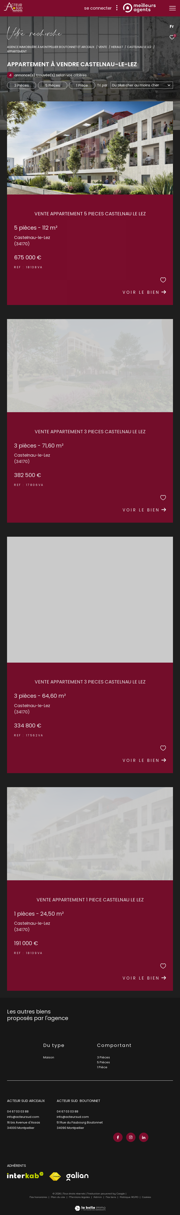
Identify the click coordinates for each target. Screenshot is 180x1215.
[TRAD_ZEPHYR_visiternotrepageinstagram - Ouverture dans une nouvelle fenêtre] (130, 1137)
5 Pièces (52, 85)
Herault (117, 47)
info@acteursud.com (23, 1117)
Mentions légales (79, 1197)
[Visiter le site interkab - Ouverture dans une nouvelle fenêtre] (25, 1175)
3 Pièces (21, 85)
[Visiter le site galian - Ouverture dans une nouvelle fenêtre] (77, 1176)
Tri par (102, 85)
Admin (98, 1197)
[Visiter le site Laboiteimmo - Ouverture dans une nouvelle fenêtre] (90, 1205)
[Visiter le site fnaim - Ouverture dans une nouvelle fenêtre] (55, 1176)
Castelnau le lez (139, 47)
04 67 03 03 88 (18, 1111)
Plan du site (58, 1197)
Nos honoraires (38, 1197)
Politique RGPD (129, 1197)
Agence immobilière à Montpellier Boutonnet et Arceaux (50, 47)
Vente (102, 47)
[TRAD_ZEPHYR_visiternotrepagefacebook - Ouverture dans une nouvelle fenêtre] (118, 1137)
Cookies (146, 1197)
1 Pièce (82, 85)
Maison (48, 1057)
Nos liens (111, 1197)
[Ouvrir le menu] (172, 8)
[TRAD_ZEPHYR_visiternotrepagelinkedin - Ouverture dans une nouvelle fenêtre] (143, 1137)
